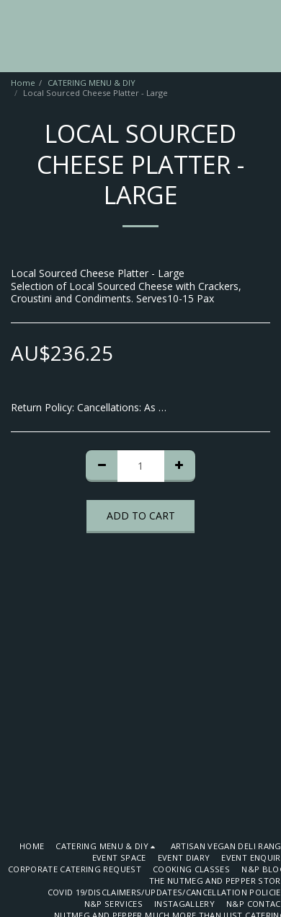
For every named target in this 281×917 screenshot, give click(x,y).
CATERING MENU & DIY (91, 82)
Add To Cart (141, 515)
